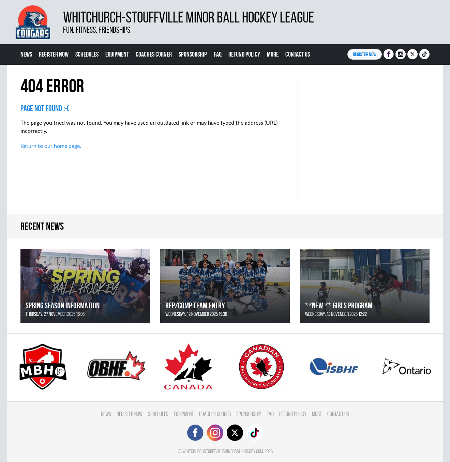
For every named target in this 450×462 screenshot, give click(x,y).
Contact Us (297, 54)
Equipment (117, 54)
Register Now (54, 54)
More (273, 54)
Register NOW (364, 54)
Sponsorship (193, 54)
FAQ (218, 54)
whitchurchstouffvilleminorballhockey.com (222, 451)
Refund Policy (244, 54)
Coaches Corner (154, 54)
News (26, 54)
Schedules (87, 54)
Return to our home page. (50, 146)
